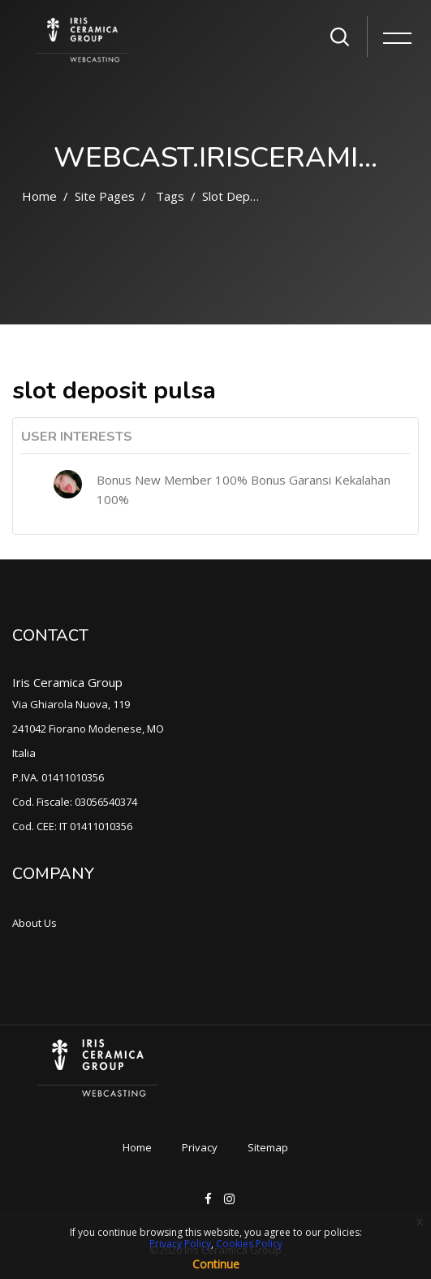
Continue (215, 1264)
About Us (34, 923)
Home (39, 196)
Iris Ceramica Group (67, 682)
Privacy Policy (180, 1244)
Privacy (200, 1147)
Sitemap (268, 1147)
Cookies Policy (249, 1244)
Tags (170, 196)
